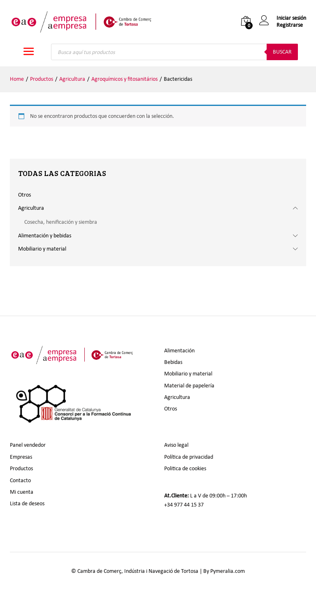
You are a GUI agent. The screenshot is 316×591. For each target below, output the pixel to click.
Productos (21, 468)
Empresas (21, 456)
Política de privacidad (188, 456)
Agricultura (31, 207)
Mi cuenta (21, 491)
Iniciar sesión (282, 18)
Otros (24, 194)
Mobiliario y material (42, 248)
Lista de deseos (27, 503)
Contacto (20, 480)
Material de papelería (189, 385)
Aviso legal (176, 444)
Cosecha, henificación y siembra (60, 221)
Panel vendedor (28, 444)
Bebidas (173, 362)
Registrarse (289, 25)
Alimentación (179, 350)
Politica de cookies (185, 468)
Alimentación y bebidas (44, 235)
